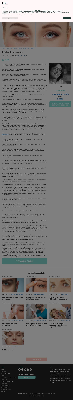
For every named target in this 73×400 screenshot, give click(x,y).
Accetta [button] (66, 396)
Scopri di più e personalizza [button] (10, 396)
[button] (70, 381)
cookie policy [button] (59, 389)
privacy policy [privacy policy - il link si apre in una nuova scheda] (37, 388)
